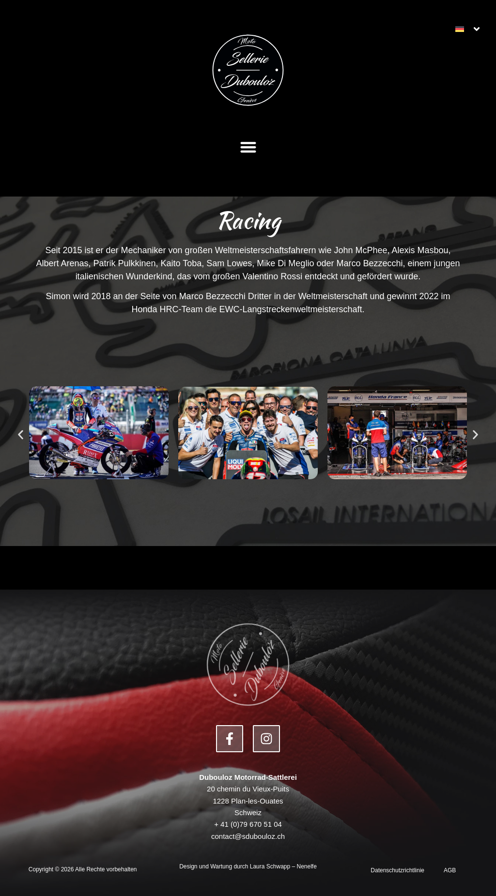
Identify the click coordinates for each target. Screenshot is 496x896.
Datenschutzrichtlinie (397, 870)
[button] (248, 147)
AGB (450, 870)
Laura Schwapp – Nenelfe (283, 866)
